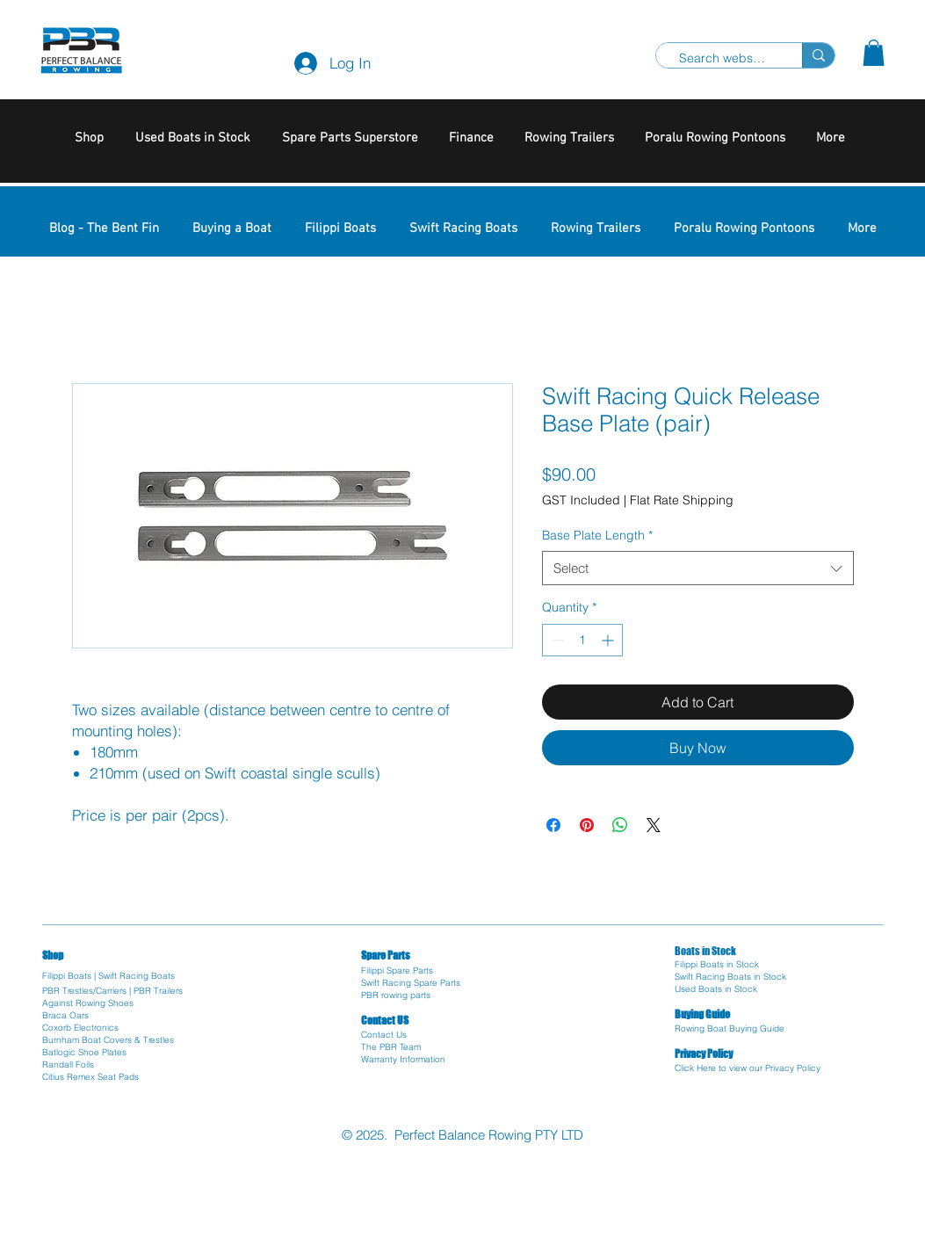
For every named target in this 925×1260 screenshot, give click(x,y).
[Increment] (609, 640)
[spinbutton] (582, 640)
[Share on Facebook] (553, 825)
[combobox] (698, 568)
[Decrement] (556, 640)
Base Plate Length (597, 535)
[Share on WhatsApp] (620, 825)
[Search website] (722, 59)
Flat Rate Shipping (681, 500)
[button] (874, 53)
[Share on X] (653, 825)
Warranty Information (403, 1059)
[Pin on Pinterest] (586, 825)
